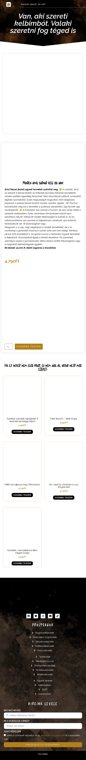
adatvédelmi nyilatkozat (52, 735)
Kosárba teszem (29, 346)
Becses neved (12, 710)
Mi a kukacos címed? (16, 721)
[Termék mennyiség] (9, 347)
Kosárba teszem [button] (22, 432)
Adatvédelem (12, 731)
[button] (8, 4)
